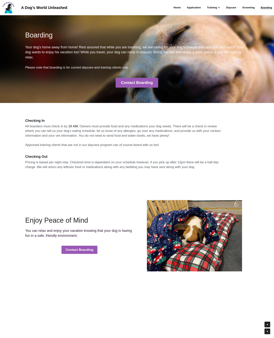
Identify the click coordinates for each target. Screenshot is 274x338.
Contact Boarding (137, 83)
